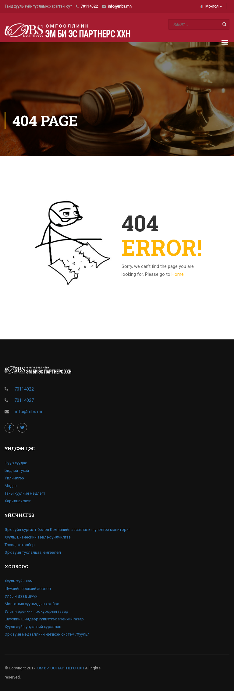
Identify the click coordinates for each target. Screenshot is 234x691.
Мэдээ (11, 485)
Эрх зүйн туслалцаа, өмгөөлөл (33, 552)
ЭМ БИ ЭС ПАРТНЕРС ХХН (60, 668)
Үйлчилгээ (14, 478)
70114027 (24, 400)
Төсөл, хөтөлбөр (20, 544)
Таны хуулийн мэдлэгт (25, 493)
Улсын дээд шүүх (21, 596)
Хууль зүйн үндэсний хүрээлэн (33, 626)
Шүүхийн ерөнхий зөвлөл (28, 588)
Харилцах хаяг (18, 501)
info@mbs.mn (120, 6)
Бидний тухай (17, 470)
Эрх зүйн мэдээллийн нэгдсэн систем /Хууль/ (47, 634)
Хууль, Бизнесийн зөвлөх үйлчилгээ (38, 537)
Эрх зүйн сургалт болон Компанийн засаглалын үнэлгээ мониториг (67, 529)
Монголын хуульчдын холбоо (32, 604)
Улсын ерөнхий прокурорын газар (36, 611)
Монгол (209, 6)
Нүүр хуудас (16, 463)
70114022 (89, 6)
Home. (178, 274)
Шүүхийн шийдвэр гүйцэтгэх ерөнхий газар (44, 619)
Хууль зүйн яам (19, 581)
